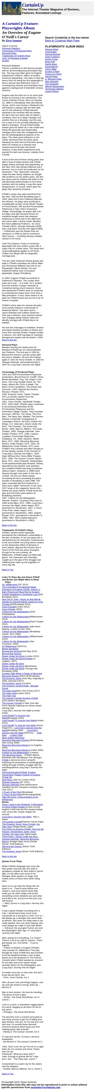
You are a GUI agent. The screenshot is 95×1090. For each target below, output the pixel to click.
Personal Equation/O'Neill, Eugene (19, 772)
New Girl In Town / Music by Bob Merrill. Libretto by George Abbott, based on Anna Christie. (22, 602)
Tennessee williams (54, 89)
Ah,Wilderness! (9, 646)
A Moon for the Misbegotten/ (16, 621)
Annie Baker (51, 52)
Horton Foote (51, 59)
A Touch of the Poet (11, 792)
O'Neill (5, 760)
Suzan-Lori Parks (53, 74)
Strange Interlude (10, 782)
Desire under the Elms (13, 668)
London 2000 (16, 735)
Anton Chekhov (52, 57)
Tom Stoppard (51, 84)
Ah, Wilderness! (10, 584)
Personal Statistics (11, 48)
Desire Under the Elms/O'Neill (16, 658)
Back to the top (9, 340)
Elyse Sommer (14, 40)
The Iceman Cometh (12, 703)
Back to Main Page (62, 40)
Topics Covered (9, 46)
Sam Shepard (51, 81)
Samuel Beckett (52, 54)
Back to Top (7, 569)
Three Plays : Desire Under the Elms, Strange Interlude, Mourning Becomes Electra (20, 839)
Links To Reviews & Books (15, 58)
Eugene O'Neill (52, 71)
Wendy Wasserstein (54, 86)
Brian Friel (50, 61)
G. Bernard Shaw (53, 79)
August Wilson (52, 91)
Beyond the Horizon (11, 651)
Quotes (5, 60)
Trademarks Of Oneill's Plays (16, 56)
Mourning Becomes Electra (15, 740)
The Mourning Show (12, 755)
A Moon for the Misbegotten (16, 611)
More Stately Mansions (13, 737)
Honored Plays (9, 53)
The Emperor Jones (11, 678)
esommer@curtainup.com (45, 1087)
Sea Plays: (7, 780)
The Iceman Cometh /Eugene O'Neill (20, 698)
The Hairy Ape (9, 691)
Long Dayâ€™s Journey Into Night (19, 720)
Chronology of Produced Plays (17, 51)
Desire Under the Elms (13, 656)
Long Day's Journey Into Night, (17, 817)
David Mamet (51, 66)
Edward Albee (51, 49)
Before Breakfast (10, 649)
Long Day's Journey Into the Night (20, 731)
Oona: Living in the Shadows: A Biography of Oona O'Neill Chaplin (22, 805)
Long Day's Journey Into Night (17, 710)
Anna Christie (8, 607)
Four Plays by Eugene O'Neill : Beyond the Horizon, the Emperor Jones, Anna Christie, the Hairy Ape (23, 831)
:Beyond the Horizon (12, 846)
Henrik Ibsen (51, 64)
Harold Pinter (51, 76)
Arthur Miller (51, 69)
